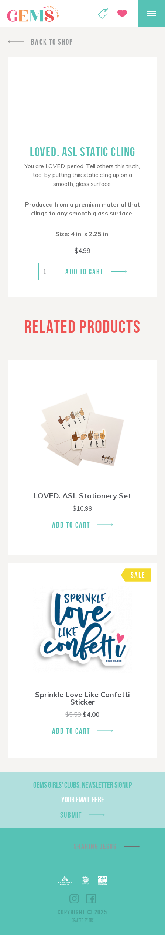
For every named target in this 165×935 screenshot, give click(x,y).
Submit (71, 815)
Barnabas (65, 880)
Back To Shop (52, 42)
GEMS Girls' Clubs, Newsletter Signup (82, 785)
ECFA (85, 880)
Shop (103, 13)
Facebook (91, 898)
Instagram (74, 898)
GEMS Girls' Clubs (33, 14)
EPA (102, 880)
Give (122, 13)
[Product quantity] (47, 271)
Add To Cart (71, 525)
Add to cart (84, 271)
